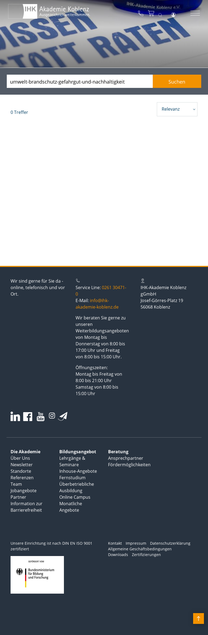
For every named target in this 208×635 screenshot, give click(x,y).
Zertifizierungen (146, 554)
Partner (18, 497)
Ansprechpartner (125, 458)
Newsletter (22, 465)
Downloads (118, 554)
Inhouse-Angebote (78, 471)
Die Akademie (25, 452)
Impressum (136, 543)
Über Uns (20, 458)
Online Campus (74, 497)
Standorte (21, 471)
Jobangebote (24, 491)
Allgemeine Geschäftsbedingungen (140, 548)
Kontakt (115, 543)
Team (16, 484)
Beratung (118, 452)
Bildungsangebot (77, 452)
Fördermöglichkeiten (129, 465)
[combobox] (177, 109)
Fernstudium (72, 478)
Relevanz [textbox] (171, 109)
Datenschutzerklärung (170, 543)
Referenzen (22, 478)
